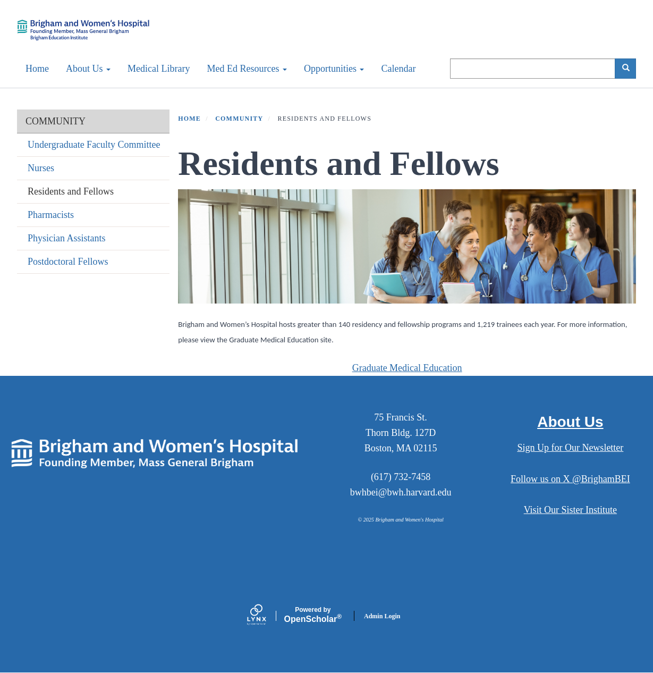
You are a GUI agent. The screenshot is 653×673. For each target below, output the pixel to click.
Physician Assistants (67, 238)
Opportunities (334, 68)
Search (629, 68)
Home (37, 68)
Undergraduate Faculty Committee (94, 144)
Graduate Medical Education (407, 368)
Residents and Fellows (71, 191)
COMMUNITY (56, 121)
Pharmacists (51, 214)
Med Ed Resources (246, 68)
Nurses (41, 168)
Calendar (398, 68)
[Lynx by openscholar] (265, 616)
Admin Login (382, 616)
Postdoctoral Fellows (68, 261)
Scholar (313, 615)
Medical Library (159, 68)
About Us (88, 68)
